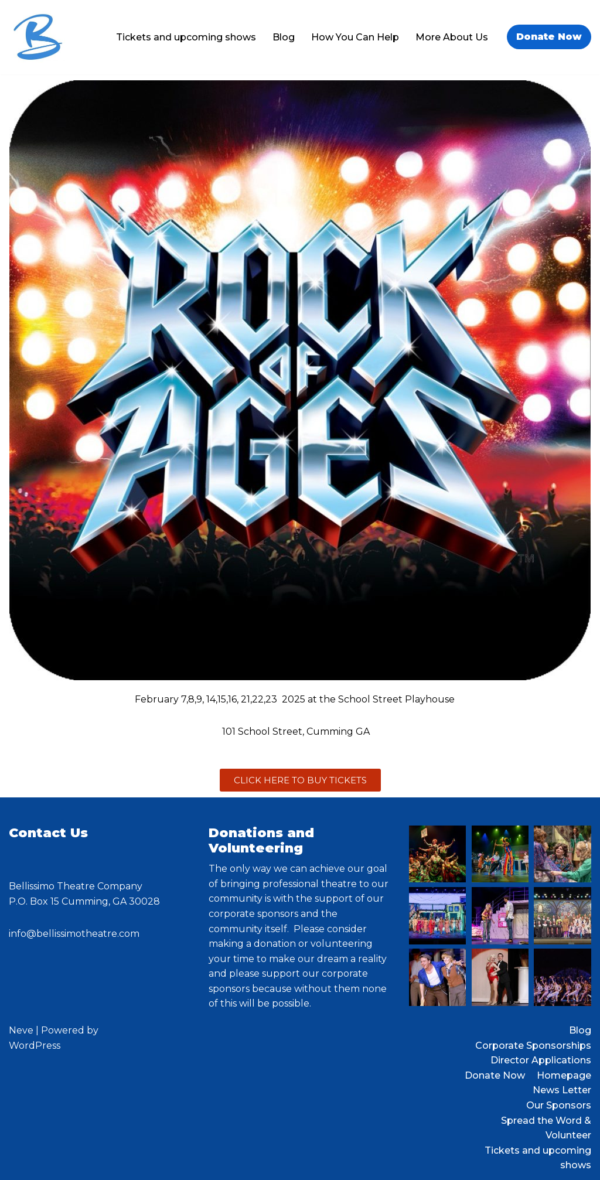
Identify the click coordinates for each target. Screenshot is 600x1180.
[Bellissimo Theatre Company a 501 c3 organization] (38, 37)
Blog (283, 37)
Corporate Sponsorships (533, 1045)
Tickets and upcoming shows (186, 37)
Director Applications (540, 1060)
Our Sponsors (558, 1105)
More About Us (451, 37)
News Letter (562, 1090)
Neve (21, 1030)
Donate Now (549, 36)
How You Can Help (355, 37)
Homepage (564, 1075)
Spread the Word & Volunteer (546, 1128)
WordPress (34, 1045)
